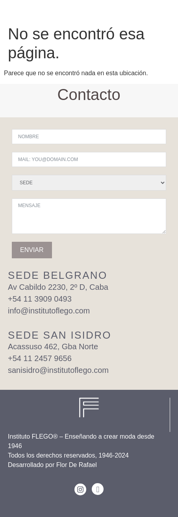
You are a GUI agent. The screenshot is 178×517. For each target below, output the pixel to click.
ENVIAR (32, 249)
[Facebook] (98, 489)
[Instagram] (80, 489)
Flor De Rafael (76, 464)
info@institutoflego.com (49, 310)
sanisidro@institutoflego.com (58, 370)
